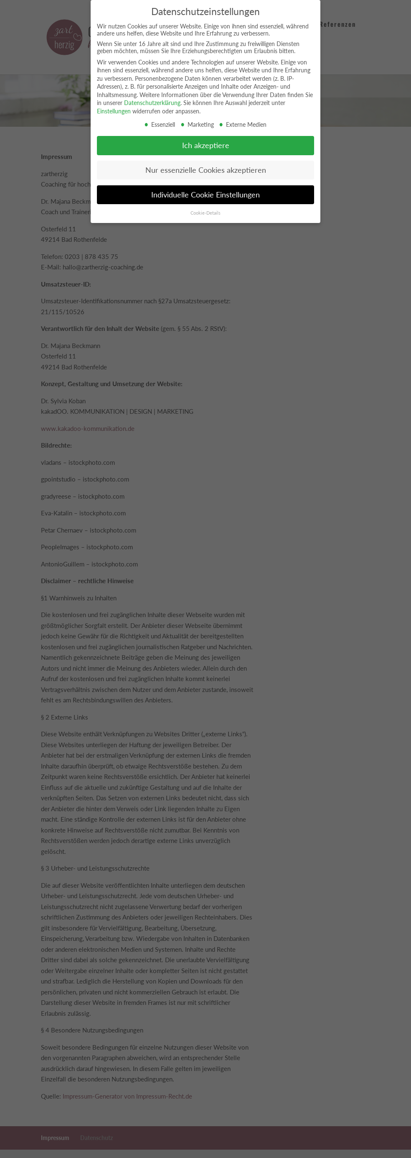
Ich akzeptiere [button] (205, 145)
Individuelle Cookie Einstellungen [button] (205, 194)
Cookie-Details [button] (205, 212)
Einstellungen (114, 110)
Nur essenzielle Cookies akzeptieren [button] (205, 169)
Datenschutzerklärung (152, 102)
